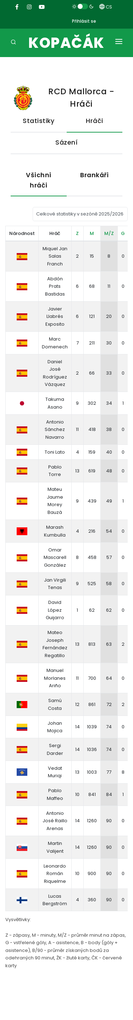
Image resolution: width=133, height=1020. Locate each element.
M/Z (109, 233)
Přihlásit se (84, 21)
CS (105, 7)
